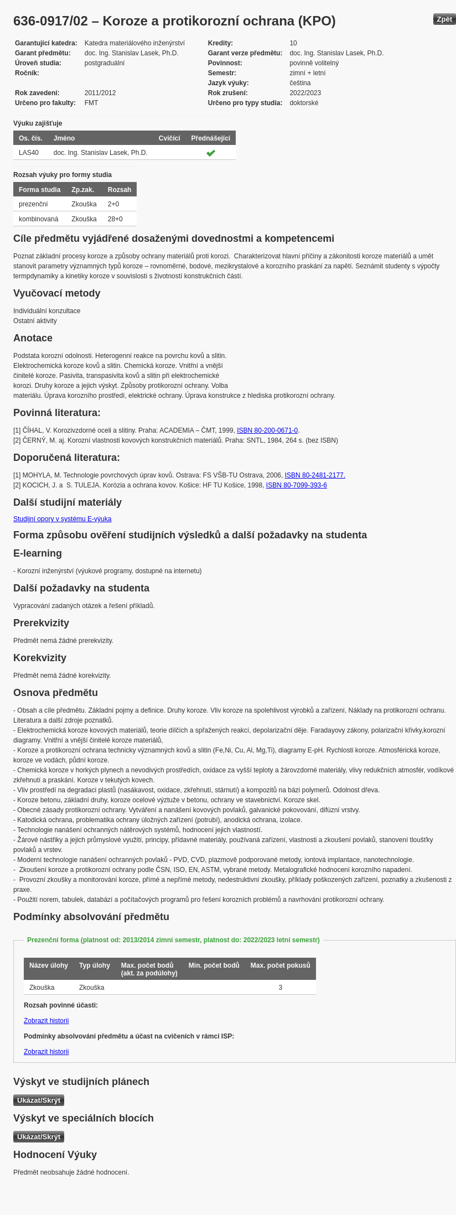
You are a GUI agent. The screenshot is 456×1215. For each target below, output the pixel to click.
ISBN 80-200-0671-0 (267, 430)
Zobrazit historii (46, 1021)
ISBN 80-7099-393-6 (296, 485)
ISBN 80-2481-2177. (315, 475)
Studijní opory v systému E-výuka (62, 519)
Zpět (444, 19)
